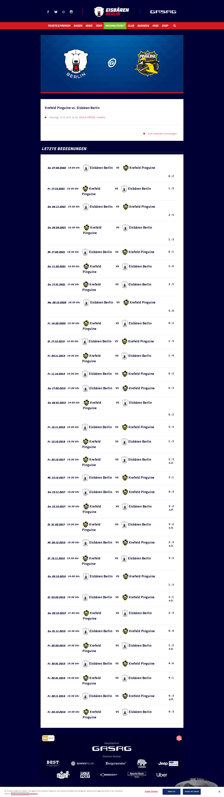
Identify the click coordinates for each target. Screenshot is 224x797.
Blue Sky (55, 11)
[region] (112, 792)
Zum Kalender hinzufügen (162, 133)
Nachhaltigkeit (115, 25)
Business (143, 25)
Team (99, 25)
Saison (78, 25)
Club (131, 25)
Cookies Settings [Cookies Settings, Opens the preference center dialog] (151, 791)
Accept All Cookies (192, 791)
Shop (165, 25)
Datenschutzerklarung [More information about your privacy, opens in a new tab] (19, 794)
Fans (156, 25)
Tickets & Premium (59, 25)
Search (174, 25)
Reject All (171, 791)
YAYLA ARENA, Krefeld (92, 117)
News (89, 25)
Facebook (48, 11)
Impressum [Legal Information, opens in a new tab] (33, 794)
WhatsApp (63, 11)
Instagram (71, 11)
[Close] (219, 792)
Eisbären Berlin (111, 11)
